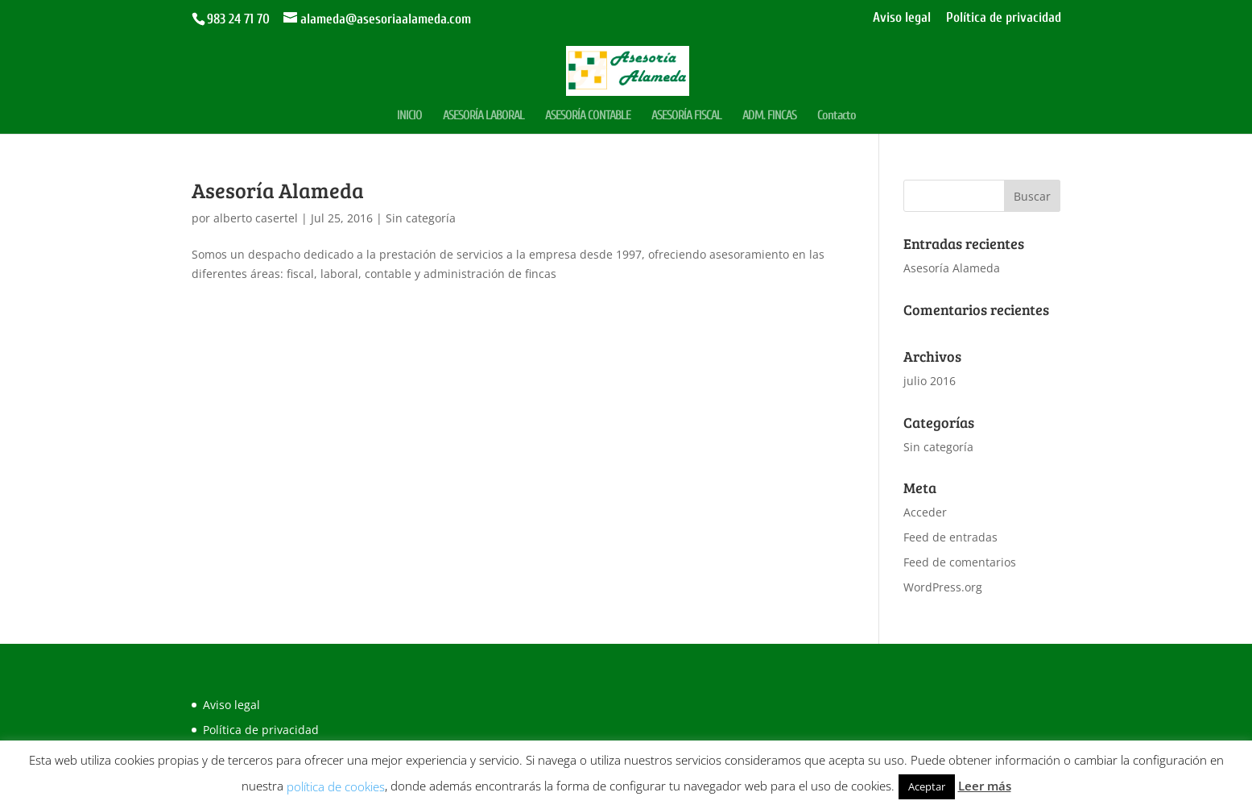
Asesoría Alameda (278, 190)
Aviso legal (902, 17)
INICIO (409, 116)
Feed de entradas (950, 537)
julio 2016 (929, 380)
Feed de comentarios (959, 562)
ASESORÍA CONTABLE (587, 116)
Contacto (836, 116)
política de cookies (336, 786)
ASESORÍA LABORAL (483, 116)
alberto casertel (255, 218)
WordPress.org (942, 587)
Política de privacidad (1003, 17)
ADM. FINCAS (769, 116)
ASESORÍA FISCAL (686, 116)
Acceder (925, 512)
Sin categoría (421, 218)
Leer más (984, 786)
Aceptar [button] (926, 786)
